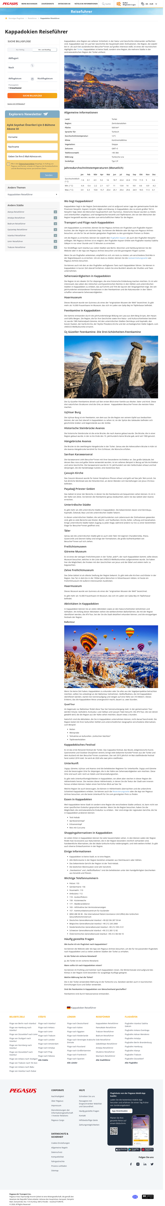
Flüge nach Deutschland (77, 1023)
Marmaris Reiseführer (105, 1056)
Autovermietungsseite (138, 258)
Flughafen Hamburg (133, 1046)
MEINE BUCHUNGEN (29, 4)
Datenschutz (56, 1152)
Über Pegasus (57, 1101)
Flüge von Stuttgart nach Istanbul (20, 1039)
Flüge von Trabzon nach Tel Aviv (23, 1063)
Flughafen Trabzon (133, 1054)
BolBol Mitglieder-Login (129, 4)
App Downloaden (121, 1111)
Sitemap (54, 1170)
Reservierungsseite (121, 791)
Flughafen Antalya (133, 1038)
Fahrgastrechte (58, 1161)
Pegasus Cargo (57, 1120)
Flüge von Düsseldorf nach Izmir (23, 1034)
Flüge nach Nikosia (46, 1056)
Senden (49, 175)
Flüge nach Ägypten (75, 1031)
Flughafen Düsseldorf (134, 1058)
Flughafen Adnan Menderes (137, 1034)
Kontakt (82, 1115)
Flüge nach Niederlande (77, 1035)
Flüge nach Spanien (75, 1058)
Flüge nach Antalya (46, 1048)
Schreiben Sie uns (87, 1096)
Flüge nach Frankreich (76, 1054)
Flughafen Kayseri (118, 238)
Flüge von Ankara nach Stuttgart (23, 1059)
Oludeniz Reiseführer (105, 1052)
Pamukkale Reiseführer (106, 1027)
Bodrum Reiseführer (105, 1035)
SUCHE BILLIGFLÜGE (32, 95)
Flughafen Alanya (132, 1050)
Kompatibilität (57, 1157)
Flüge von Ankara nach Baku (21, 1067)
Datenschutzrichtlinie (27, 164)
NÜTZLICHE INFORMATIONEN (86, 4)
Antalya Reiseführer (104, 1048)
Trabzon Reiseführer (105, 1031)
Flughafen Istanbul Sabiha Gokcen (136, 1024)
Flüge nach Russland (76, 1046)
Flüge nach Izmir (45, 1031)
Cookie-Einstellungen (60, 1143)
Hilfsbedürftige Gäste (88, 1120)
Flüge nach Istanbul (46, 1023)
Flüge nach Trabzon (46, 1035)
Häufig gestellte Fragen (89, 1111)
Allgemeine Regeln (59, 1147)
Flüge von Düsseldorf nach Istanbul (21, 1053)
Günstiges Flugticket (16, 18)
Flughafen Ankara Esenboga (137, 1030)
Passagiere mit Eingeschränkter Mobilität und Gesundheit (90, 1104)
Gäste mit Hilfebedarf (16, 104)
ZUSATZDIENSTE (47, 4)
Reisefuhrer (32, 18)
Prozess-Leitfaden (59, 1166)
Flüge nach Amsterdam (48, 1043)
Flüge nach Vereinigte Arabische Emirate (81, 1041)
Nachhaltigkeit (57, 1096)
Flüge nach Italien (75, 1027)
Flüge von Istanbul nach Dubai (22, 1071)
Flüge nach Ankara (46, 1027)
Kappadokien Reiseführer (107, 1023)
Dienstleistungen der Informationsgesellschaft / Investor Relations (62, 1113)
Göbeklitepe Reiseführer (106, 1043)
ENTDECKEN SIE (64, 4)
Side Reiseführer (103, 1039)
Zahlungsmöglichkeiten (89, 1125)
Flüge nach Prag (45, 1052)
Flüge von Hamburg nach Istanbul (20, 1028)
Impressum (56, 1105)
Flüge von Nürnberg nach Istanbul (20, 1046)
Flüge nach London (46, 1039)
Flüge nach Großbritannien (79, 1050)
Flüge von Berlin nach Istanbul (22, 1023)
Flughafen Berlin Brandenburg (138, 1042)
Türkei (80, 49)
